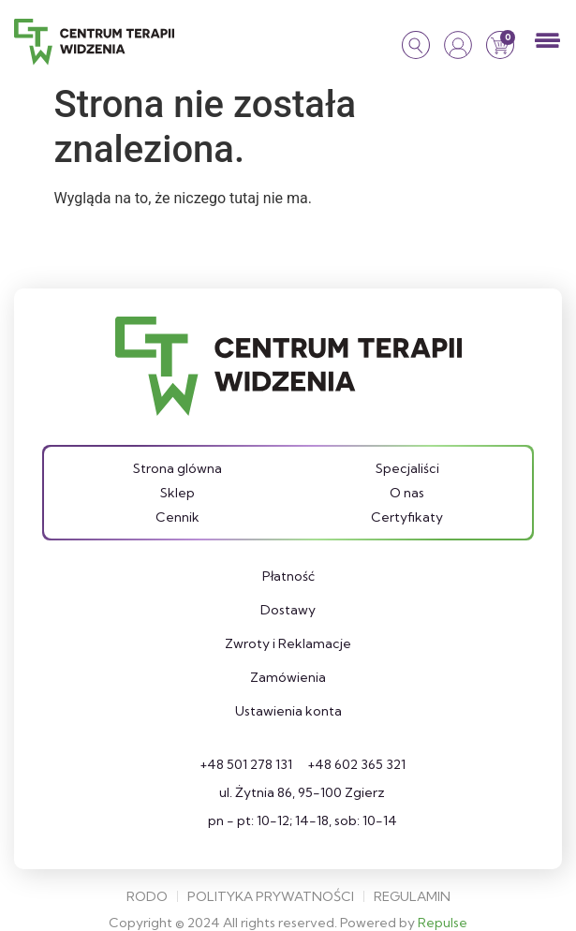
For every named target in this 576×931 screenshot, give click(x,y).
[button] (547, 42)
